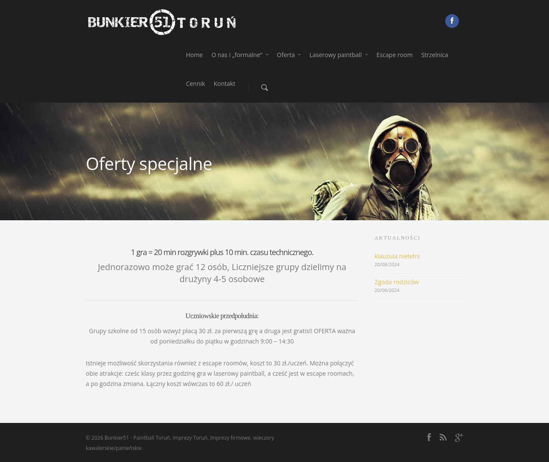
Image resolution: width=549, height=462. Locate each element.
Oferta (289, 55)
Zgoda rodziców (396, 282)
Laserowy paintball (338, 55)
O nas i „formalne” (240, 55)
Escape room (395, 55)
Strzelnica (434, 55)
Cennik (195, 83)
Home (194, 55)
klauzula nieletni (397, 256)
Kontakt (224, 83)
